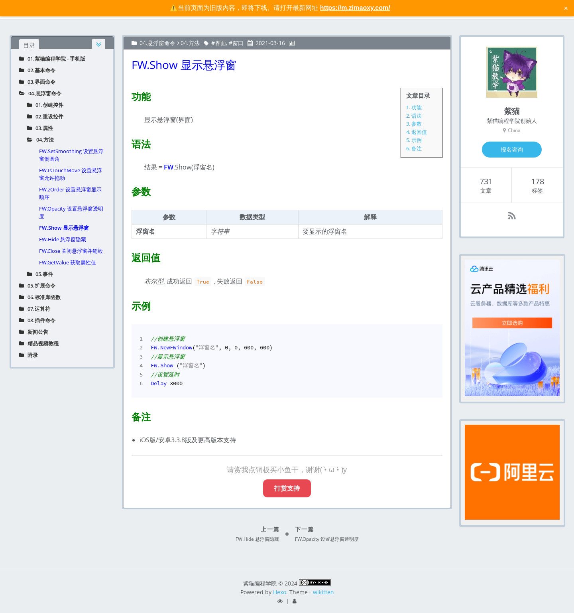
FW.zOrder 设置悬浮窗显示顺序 (70, 193)
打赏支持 (287, 488)
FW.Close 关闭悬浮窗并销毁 (71, 250)
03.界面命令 (37, 81)
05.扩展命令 (37, 285)
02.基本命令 (37, 70)
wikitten (323, 592)
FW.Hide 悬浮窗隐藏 (62, 239)
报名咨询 (512, 149)
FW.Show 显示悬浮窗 (64, 227)
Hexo (279, 592)
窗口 (238, 43)
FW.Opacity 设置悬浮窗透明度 (71, 212)
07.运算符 (34, 308)
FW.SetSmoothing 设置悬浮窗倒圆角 (71, 155)
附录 (28, 355)
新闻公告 (33, 331)
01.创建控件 (45, 104)
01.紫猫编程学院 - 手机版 (52, 58)
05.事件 (40, 274)
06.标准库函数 (40, 297)
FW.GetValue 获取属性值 (67, 262)
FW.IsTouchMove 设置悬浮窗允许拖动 (70, 174)
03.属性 (40, 128)
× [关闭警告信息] (566, 8)
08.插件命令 (37, 320)
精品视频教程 (39, 343)
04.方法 (40, 139)
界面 (220, 43)
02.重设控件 (45, 116)
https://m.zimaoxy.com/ (355, 7)
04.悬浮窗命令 (40, 93)
